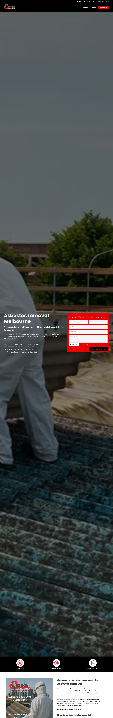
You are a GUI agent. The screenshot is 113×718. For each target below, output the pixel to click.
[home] (10, 7)
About (94, 7)
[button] (86, 7)
